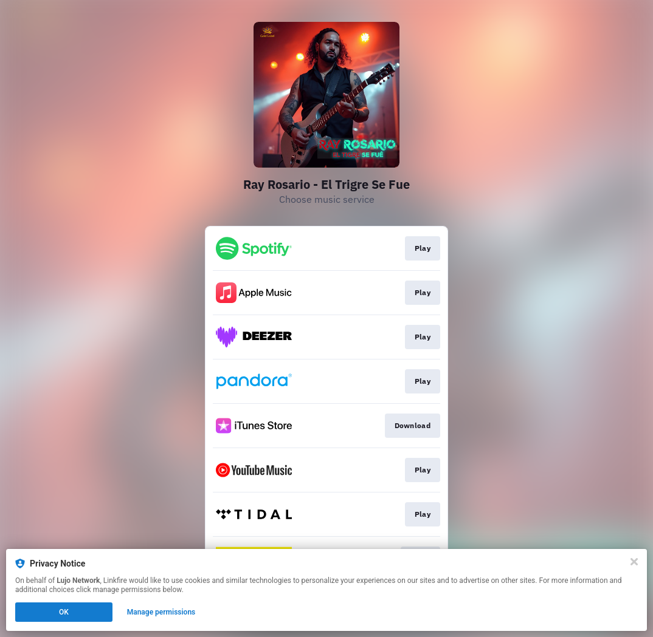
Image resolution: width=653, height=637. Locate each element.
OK (64, 612)
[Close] (634, 561)
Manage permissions (161, 612)
